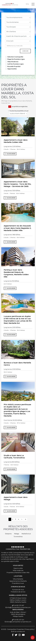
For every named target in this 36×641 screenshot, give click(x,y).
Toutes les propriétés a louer (18, 111)
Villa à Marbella (18, 579)
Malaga (16, 534)
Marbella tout (26, 534)
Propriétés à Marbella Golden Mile (18, 572)
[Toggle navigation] (33, 4)
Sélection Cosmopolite (15, 57)
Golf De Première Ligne (15, 64)
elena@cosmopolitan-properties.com (18, 622)
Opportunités (12, 69)
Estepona (8, 534)
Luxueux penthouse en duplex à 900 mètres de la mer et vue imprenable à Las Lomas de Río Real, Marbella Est (18, 319)
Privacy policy (29, 629)
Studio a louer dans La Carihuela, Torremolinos (14, 456)
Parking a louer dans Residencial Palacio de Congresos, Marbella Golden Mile (16, 273)
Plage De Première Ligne (16, 59)
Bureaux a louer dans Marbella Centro (17, 364)
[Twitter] (16, 634)
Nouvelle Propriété (13, 66)
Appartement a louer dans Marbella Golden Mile (15, 141)
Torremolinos (18, 536)
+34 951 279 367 (19, 605)
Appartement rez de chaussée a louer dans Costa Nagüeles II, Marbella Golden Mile (17, 228)
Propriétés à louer (18, 583)
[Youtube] (23, 634)
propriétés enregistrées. (18, 106)
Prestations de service (18, 592)
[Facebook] (12, 634)
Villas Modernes (12, 61)
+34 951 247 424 (19, 620)
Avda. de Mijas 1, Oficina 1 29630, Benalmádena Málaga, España (18, 614)
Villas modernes (18, 570)
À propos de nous (18, 589)
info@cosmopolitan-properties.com (19, 607)
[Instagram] (20, 634)
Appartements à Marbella (18, 581)
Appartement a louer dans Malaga (15, 498)
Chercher (25, 51)
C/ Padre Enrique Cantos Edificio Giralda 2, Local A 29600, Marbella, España (18, 600)
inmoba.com (21, 631)
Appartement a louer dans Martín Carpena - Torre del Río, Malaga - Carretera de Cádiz (17, 184)
